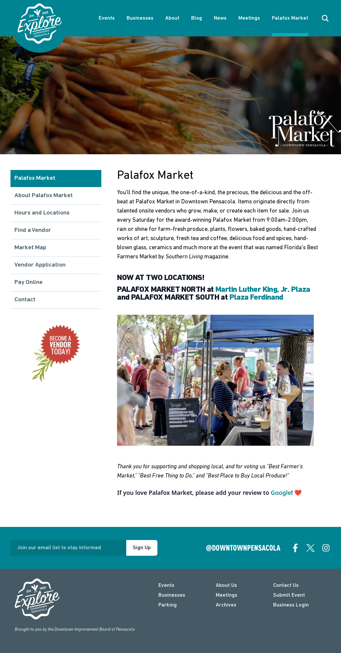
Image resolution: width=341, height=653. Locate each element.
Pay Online (28, 282)
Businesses (140, 18)
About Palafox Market (43, 195)
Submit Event (289, 595)
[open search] (325, 18)
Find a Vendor (32, 230)
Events (107, 18)
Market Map (30, 248)
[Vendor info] (56, 353)
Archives (226, 605)
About (172, 18)
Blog (196, 18)
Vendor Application (40, 265)
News (220, 18)
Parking (167, 605)
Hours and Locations (42, 213)
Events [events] (166, 585)
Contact (24, 300)
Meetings (249, 18)
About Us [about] (226, 585)
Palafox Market (34, 178)
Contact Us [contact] (286, 585)
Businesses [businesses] (171, 595)
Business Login (291, 605)
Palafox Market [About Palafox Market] (290, 18)
